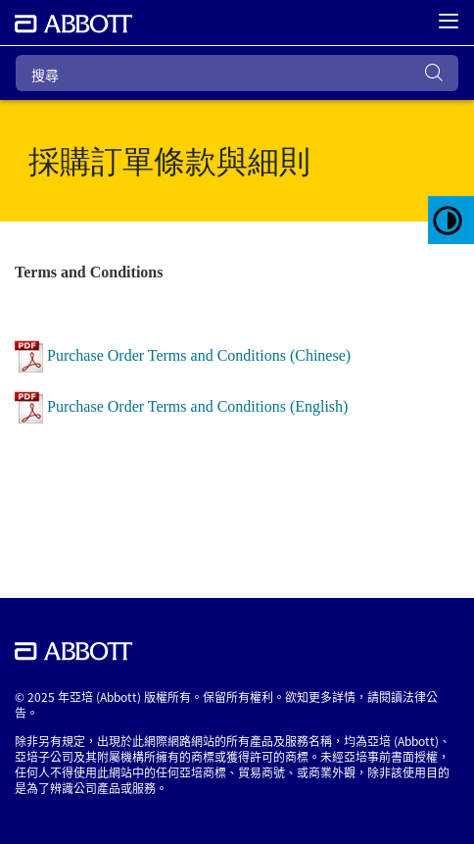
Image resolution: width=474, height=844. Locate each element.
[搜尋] (237, 73)
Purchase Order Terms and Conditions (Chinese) (199, 354)
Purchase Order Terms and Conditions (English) (197, 405)
